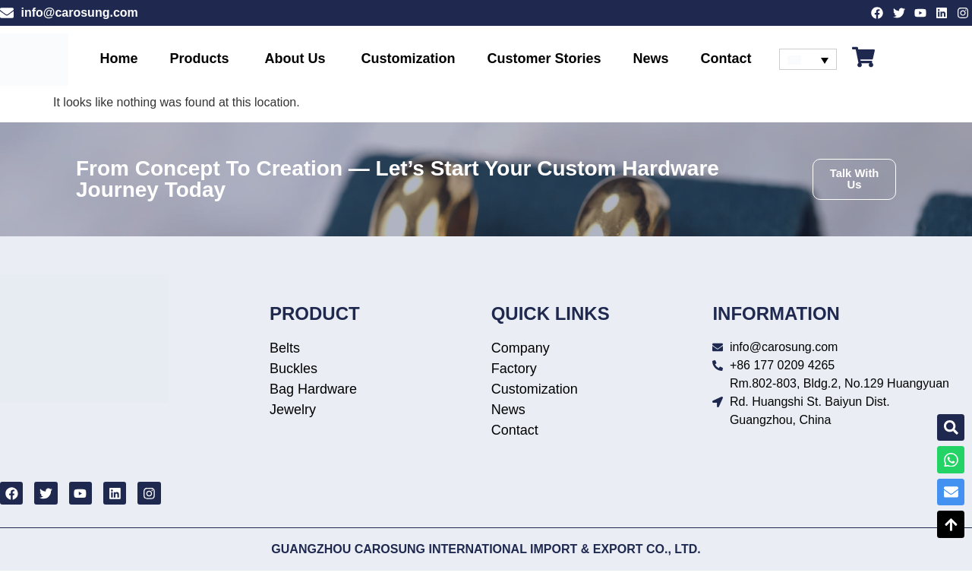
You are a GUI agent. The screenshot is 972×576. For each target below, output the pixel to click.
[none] (808, 63)
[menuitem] (808, 63)
